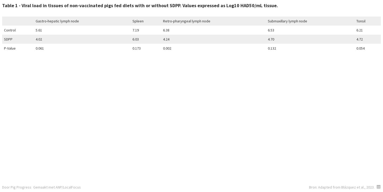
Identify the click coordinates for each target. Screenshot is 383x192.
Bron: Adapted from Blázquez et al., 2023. (341, 187)
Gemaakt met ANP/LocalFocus (57, 187)
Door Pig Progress (16, 187)
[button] (378, 187)
